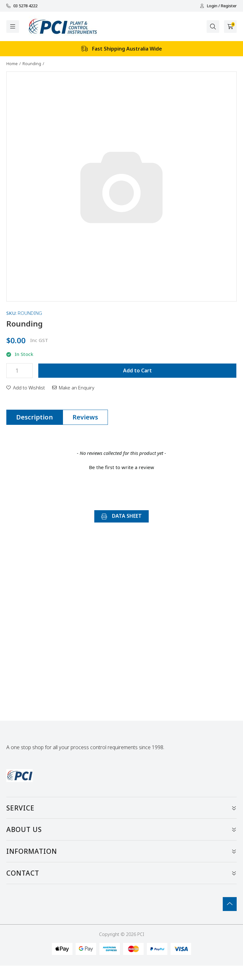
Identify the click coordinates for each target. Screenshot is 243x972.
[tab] (34, 417)
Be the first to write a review (121, 467)
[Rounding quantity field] (19, 370)
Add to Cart (137, 370)
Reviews (85, 417)
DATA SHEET (121, 515)
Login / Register (218, 6)
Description (34, 417)
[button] (25, 387)
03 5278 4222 (21, 6)
